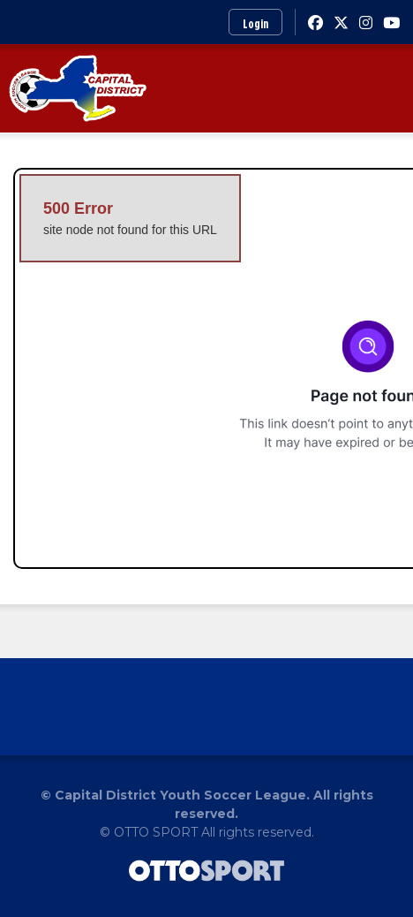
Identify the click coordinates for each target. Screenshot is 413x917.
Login (255, 23)
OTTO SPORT (156, 832)
